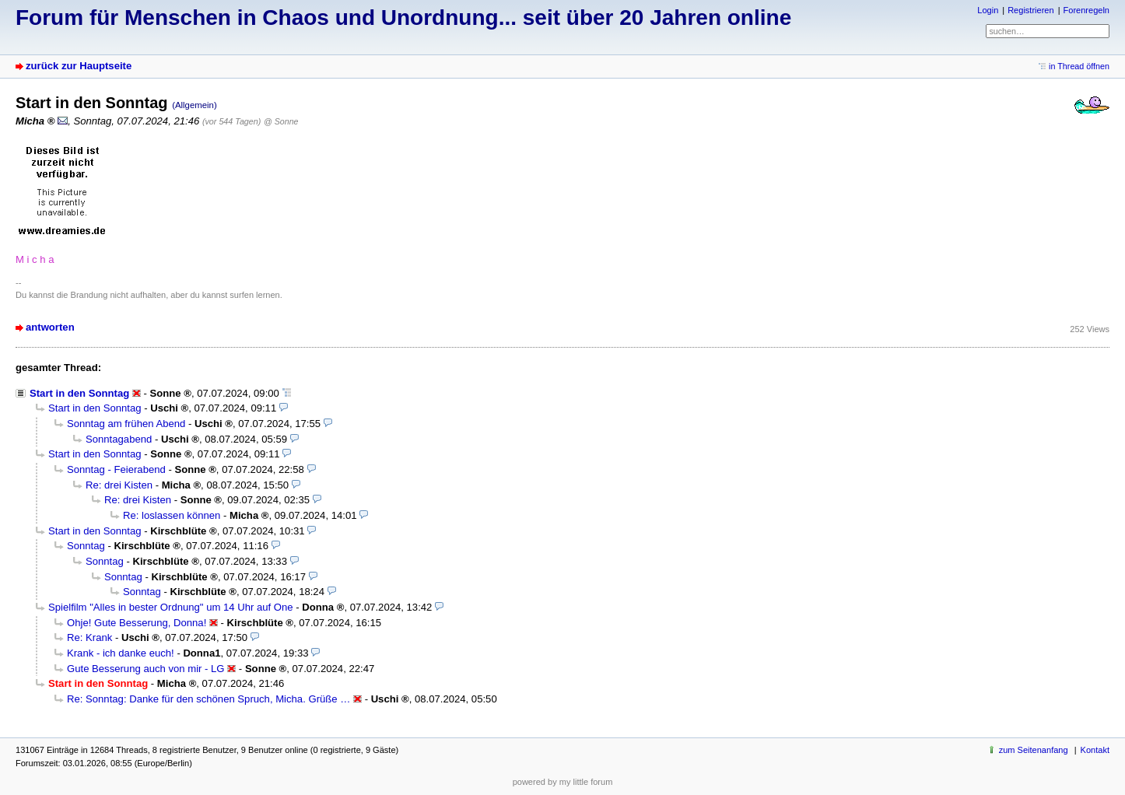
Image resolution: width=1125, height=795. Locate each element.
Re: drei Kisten (119, 485)
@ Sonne (281, 121)
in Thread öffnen (1079, 66)
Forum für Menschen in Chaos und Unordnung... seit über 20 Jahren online (403, 17)
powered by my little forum (563, 781)
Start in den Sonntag (79, 393)
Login (987, 10)
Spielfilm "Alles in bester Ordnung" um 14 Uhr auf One (170, 607)
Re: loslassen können (171, 515)
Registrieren (1030, 10)
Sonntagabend (119, 439)
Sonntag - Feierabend (116, 469)
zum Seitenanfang (1033, 750)
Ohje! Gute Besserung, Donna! (136, 623)
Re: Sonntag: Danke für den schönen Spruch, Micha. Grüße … (208, 699)
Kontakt (1095, 750)
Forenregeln (1086, 10)
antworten (50, 327)
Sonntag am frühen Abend (126, 423)
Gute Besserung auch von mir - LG (146, 668)
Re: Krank (89, 637)
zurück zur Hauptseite (78, 66)
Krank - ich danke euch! (120, 653)
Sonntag (86, 546)
